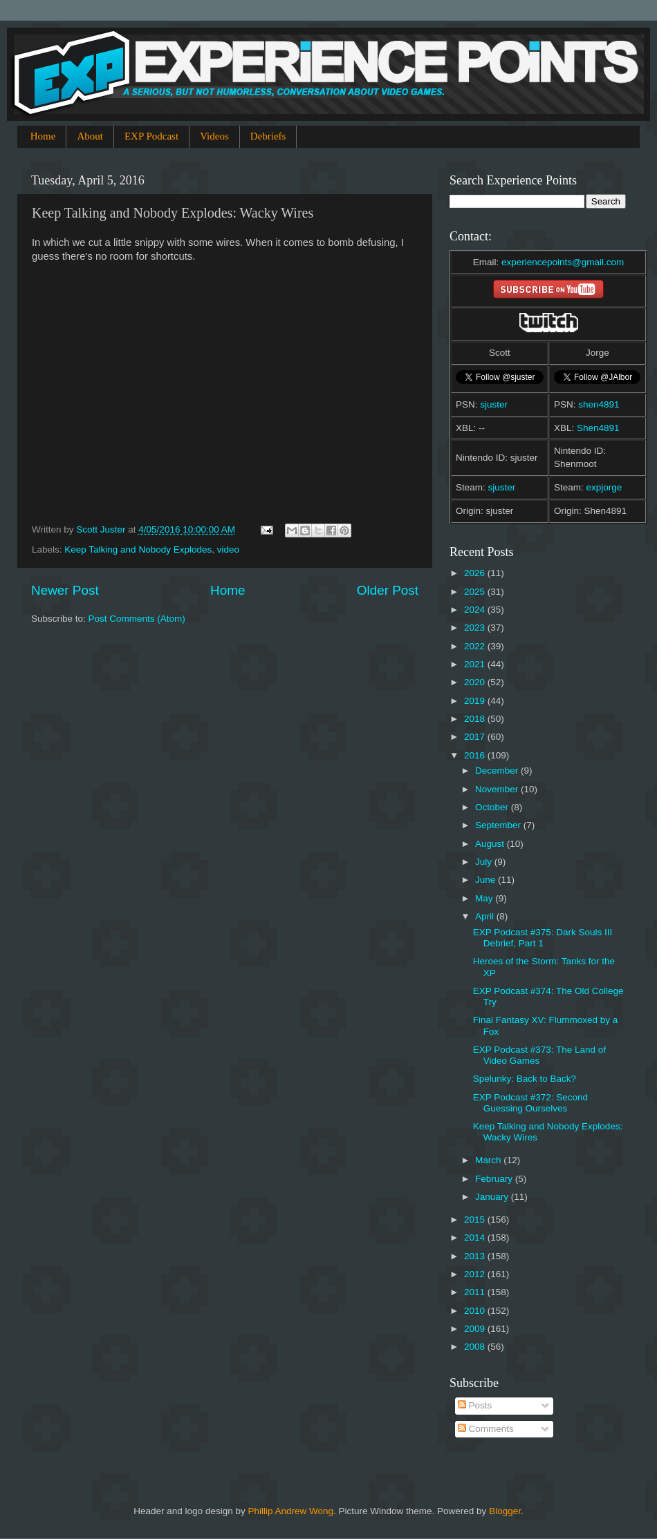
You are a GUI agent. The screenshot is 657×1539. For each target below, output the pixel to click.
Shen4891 (598, 428)
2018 (476, 719)
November (498, 789)
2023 (476, 627)
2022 (476, 646)
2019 (476, 701)
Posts (475, 1405)
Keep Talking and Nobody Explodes (138, 549)
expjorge (604, 487)
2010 (476, 1311)
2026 (476, 573)
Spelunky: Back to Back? (524, 1078)
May (485, 898)
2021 (476, 664)
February (495, 1179)
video (228, 549)
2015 (476, 1219)
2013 (476, 1256)
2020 (476, 682)
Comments (486, 1429)
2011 (476, 1292)
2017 (476, 737)
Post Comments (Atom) (137, 618)
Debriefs (268, 136)
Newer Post (65, 590)
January (493, 1197)
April (486, 916)
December (498, 770)
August (491, 844)
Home (43, 136)
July (484, 862)
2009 (476, 1328)
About (90, 136)
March (489, 1160)
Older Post (387, 590)
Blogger (505, 1511)
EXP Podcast (151, 136)
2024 (476, 609)
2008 (476, 1346)
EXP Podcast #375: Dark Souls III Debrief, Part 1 (543, 937)
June (486, 879)
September (499, 825)
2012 (476, 1274)
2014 (476, 1237)
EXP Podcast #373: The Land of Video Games (539, 1055)
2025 (476, 591)
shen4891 (598, 404)
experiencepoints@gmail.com (562, 262)
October (493, 807)
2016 (476, 755)
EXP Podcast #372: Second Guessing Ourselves (530, 1102)
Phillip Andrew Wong (290, 1511)
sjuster (494, 404)
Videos (214, 136)
